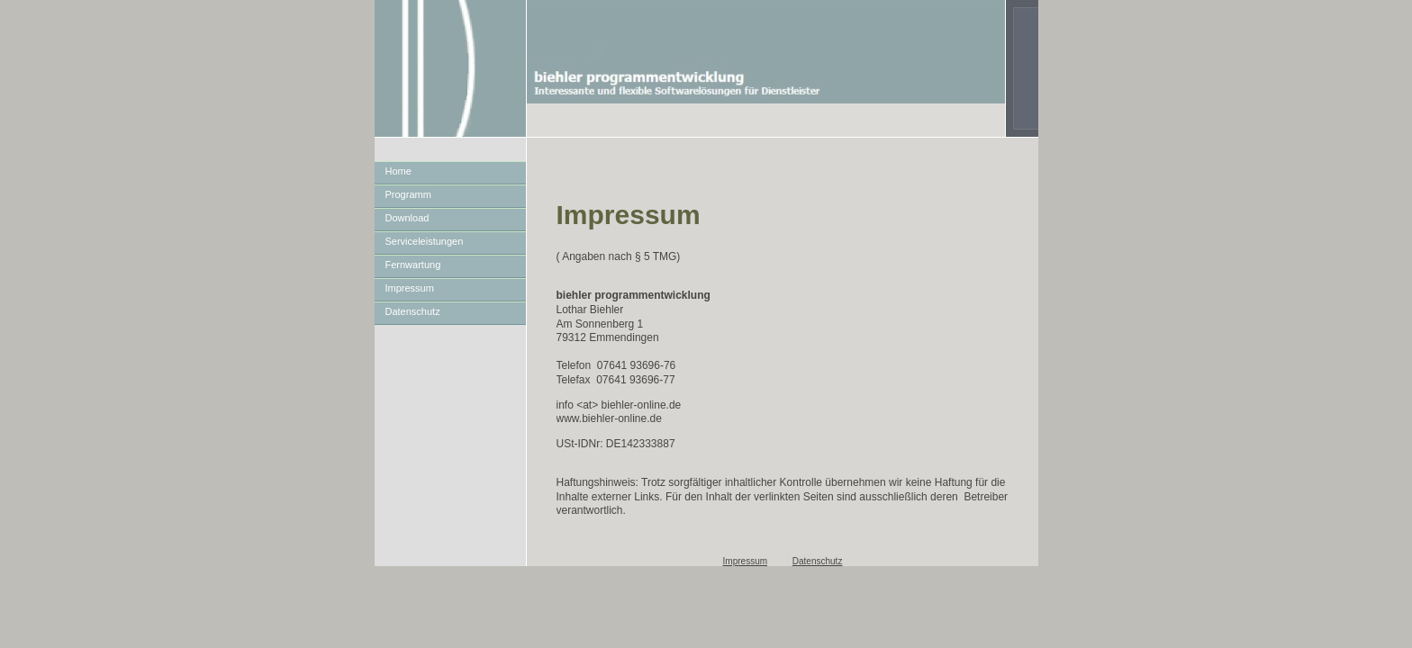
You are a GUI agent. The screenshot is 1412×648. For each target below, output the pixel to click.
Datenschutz (412, 311)
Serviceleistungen (424, 241)
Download (407, 217)
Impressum (409, 288)
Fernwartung (413, 264)
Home (398, 171)
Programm (408, 194)
